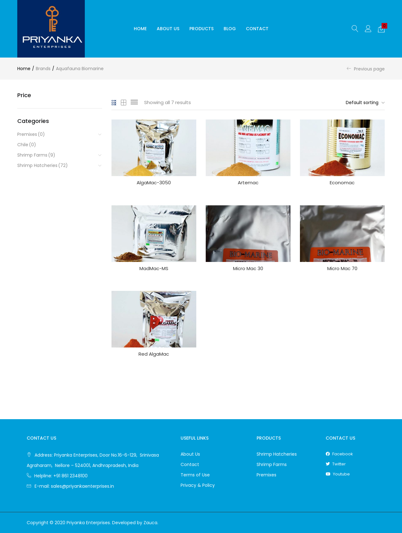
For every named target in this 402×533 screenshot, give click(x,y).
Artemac (248, 182)
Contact (257, 28)
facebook (339, 454)
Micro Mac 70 (342, 268)
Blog (230, 28)
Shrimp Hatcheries (42, 165)
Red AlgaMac (154, 354)
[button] (381, 29)
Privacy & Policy (198, 485)
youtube (338, 474)
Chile (26, 145)
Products (201, 28)
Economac (342, 182)
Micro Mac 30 (248, 268)
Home (140, 28)
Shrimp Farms (36, 155)
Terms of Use (195, 475)
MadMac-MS (153, 268)
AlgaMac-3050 (154, 182)
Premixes (31, 134)
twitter (336, 464)
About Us (168, 28)
